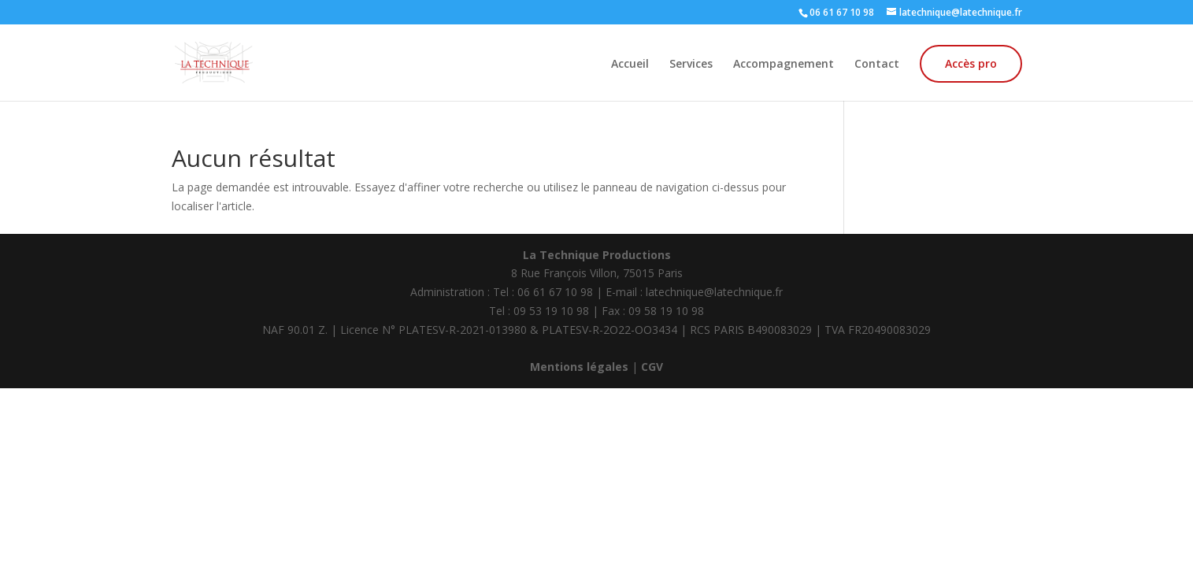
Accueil (630, 64)
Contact (876, 64)
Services (691, 64)
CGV (652, 366)
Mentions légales (579, 366)
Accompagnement (783, 64)
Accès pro (971, 63)
